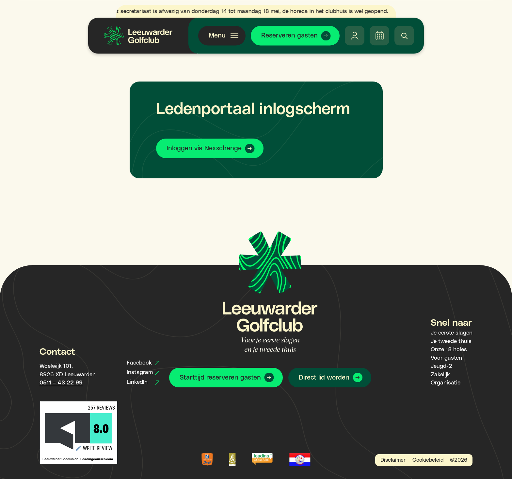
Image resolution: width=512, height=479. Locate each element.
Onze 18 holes (449, 349)
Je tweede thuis (451, 341)
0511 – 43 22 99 (61, 383)
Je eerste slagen (451, 333)
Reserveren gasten (289, 35)
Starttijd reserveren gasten (220, 377)
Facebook (143, 363)
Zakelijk (440, 375)
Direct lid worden (324, 377)
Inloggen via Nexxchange (204, 148)
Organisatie (445, 383)
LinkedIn (143, 382)
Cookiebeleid (427, 460)
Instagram (143, 372)
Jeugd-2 (441, 366)
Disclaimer (393, 460)
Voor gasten (446, 358)
